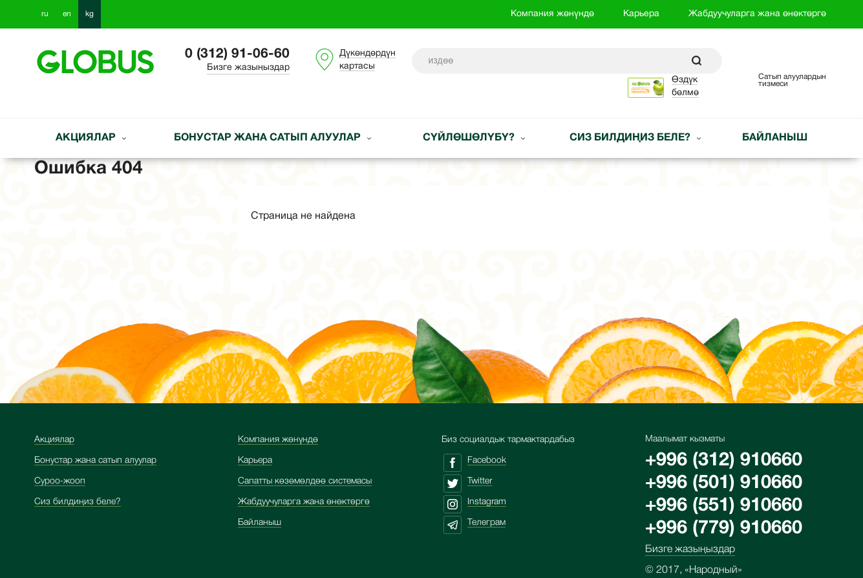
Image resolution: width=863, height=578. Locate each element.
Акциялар (87, 137)
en (67, 13)
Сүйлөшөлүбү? (470, 137)
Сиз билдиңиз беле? (631, 137)
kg (89, 13)
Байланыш (774, 137)
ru (44, 13)
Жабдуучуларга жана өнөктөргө (757, 14)
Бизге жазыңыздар (248, 67)
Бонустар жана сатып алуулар (268, 137)
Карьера (641, 14)
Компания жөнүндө (552, 14)
